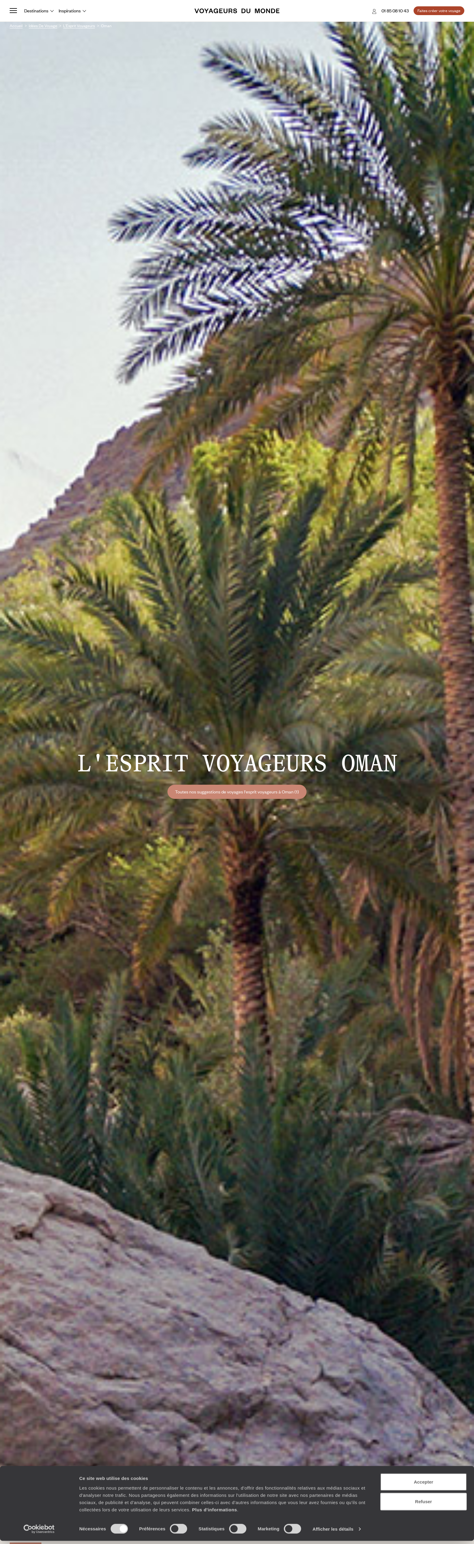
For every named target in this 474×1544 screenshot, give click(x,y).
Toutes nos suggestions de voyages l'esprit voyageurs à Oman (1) (237, 792)
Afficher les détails (333, 1532)
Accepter (423, 1484)
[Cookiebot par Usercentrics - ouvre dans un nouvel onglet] (39, 1532)
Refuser (423, 1504)
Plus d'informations (214, 1512)
